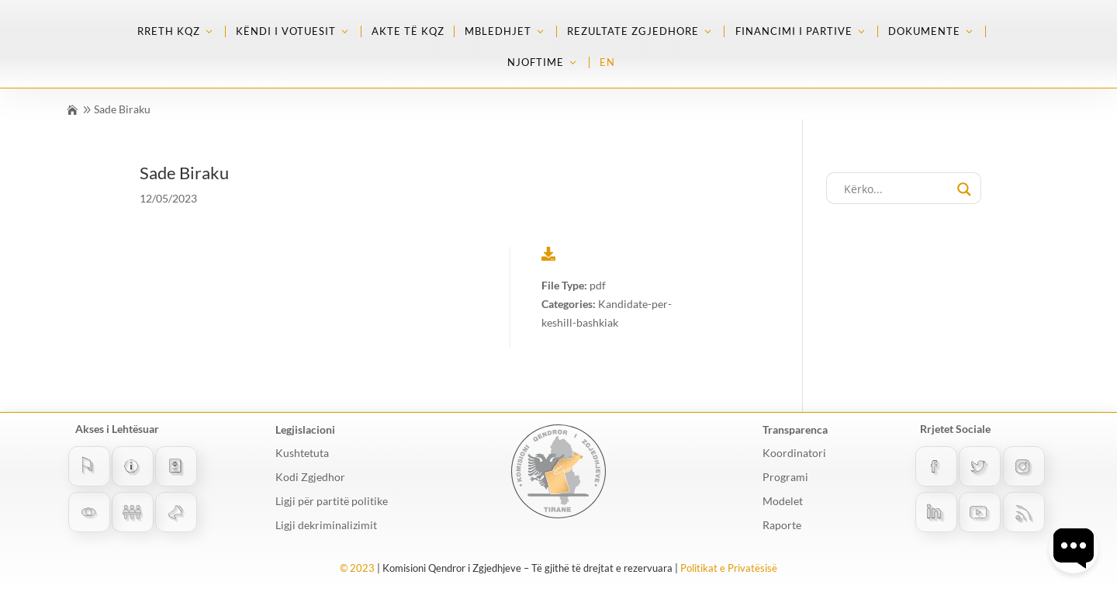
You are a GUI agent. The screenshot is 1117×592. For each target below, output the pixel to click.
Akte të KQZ (408, 31)
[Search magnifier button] (964, 189)
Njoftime (535, 62)
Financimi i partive (793, 31)
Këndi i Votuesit (286, 31)
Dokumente (924, 31)
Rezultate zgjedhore (633, 31)
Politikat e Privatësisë (728, 568)
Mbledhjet (498, 31)
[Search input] (896, 189)
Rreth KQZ (168, 31)
